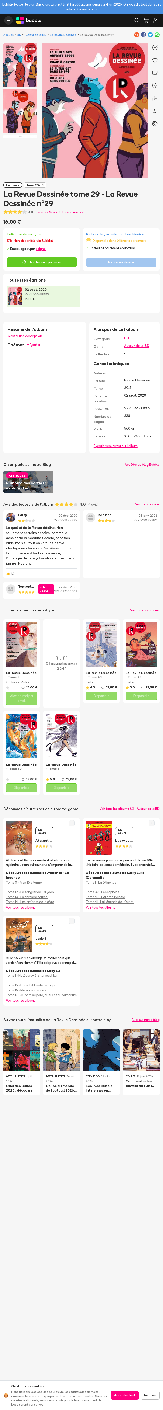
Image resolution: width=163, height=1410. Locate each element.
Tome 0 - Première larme (24, 882)
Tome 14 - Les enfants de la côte (30, 902)
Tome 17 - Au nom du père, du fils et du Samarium (41, 995)
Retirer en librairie (121, 262)
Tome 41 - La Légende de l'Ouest (110, 902)
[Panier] (146, 20)
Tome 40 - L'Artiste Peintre (105, 897)
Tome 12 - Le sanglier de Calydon (30, 892)
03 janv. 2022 (148, 515)
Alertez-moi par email (42, 262)
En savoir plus (87, 9)
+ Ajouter (33, 345)
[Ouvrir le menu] (8, 20)
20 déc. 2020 (68, 515)
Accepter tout (124, 1395)
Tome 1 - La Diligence (101, 882)
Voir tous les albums (145, 610)
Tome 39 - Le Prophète (102, 892)
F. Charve (12, 682)
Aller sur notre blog (146, 1020)
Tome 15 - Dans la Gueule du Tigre (31, 985)
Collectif (92, 682)
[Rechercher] (136, 20)
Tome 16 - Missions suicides (26, 990)
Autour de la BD (35, 35)
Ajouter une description (25, 336)
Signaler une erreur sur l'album (116, 446)
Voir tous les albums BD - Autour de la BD (130, 809)
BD (19, 35)
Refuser (150, 1395)
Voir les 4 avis (47, 212)
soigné (41, 249)
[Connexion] (155, 20)
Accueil (8, 35)
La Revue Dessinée (63, 35)
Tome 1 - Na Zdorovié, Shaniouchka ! (32, 975)
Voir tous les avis (147, 504)
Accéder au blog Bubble (142, 465)
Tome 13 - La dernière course (27, 897)
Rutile (25, 682)
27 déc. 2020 (68, 587)
